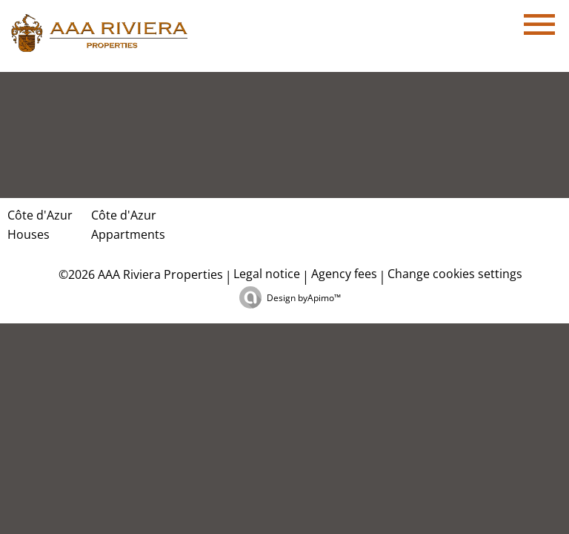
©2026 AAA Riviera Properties (139, 274)
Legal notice (266, 274)
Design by (304, 297)
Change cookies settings (454, 274)
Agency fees (344, 274)
